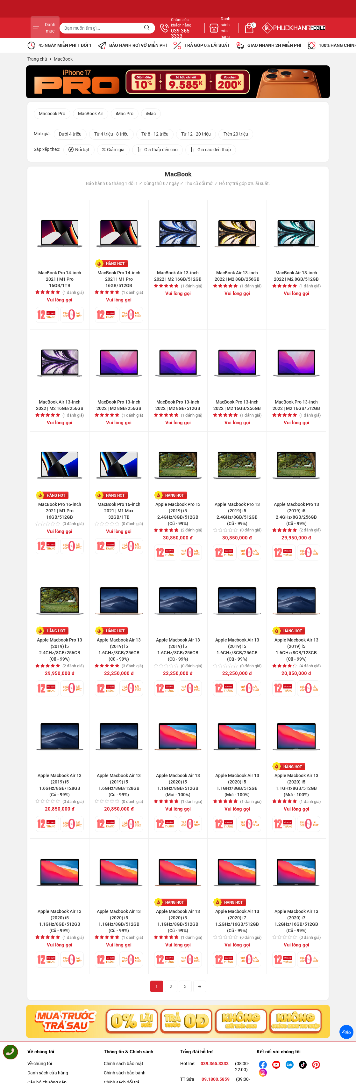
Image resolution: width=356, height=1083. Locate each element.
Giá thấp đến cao (157, 150)
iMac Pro (124, 114)
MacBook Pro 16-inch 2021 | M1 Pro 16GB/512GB (59, 511)
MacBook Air (90, 114)
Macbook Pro (52, 114)
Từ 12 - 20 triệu (196, 134)
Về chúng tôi (39, 1065)
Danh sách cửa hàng (47, 1074)
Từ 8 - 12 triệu (154, 134)
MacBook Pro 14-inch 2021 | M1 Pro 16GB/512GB (118, 280)
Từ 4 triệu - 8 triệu (111, 134)
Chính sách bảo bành (125, 1074)
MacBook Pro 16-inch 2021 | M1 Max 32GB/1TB (118, 511)
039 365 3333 (247, 33)
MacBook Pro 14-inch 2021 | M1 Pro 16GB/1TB (59, 280)
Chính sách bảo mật (123, 1065)
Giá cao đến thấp (210, 150)
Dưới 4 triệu (70, 134)
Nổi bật (78, 150)
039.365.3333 (215, 1065)
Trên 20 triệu (236, 134)
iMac (151, 114)
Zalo (346, 1031)
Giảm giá (113, 150)
